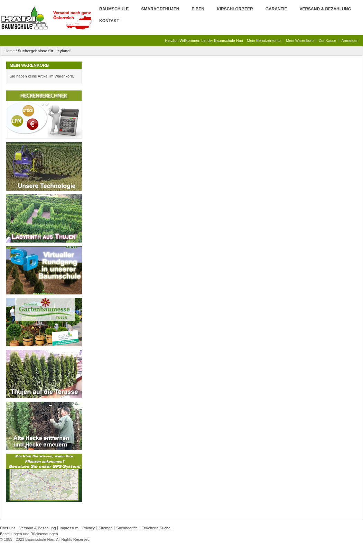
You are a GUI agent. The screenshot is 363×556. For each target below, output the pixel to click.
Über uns (8, 528)
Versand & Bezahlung (325, 9)
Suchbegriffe (127, 528)
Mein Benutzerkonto (264, 40)
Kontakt (109, 20)
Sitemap (105, 528)
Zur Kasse (327, 40)
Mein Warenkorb (300, 40)
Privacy (88, 528)
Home (9, 51)
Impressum (69, 528)
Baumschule (114, 9)
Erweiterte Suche (155, 528)
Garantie (276, 9)
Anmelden (350, 40)
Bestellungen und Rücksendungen (29, 534)
